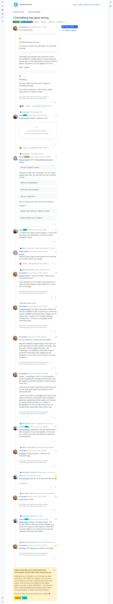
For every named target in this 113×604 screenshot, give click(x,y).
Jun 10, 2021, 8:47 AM (39, 496)
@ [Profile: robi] (21, 499)
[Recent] (2, 6)
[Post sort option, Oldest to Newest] (69, 30)
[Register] (110, 6)
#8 (56, 337)
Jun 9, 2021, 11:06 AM (41, 426)
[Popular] (2, 13)
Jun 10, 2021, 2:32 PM (39, 545)
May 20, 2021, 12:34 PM (40, 306)
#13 (56, 496)
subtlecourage (23, 251)
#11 (56, 450)
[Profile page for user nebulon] (15, 428)
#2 (56, 115)
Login (24, 598)
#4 (56, 230)
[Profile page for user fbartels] (15, 158)
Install (97, 5)
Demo (86, 5)
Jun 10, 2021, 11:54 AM (41, 519)
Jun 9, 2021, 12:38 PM (39, 450)
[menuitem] (110, 2)
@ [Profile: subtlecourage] (25, 309)
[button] (2, 597)
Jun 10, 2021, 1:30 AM (34, 475)
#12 (56, 475)
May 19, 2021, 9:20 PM (40, 230)
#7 (56, 306)
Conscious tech (23, 483)
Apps (75, 5)
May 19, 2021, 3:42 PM (40, 27)
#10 (56, 426)
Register (18, 598)
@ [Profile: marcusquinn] (24, 118)
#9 (56, 373)
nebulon (21, 426)
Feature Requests (26, 22)
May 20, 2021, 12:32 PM (40, 273)
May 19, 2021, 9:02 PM (40, 115)
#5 (56, 251)
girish (21, 115)
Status (81, 5)
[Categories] (2, 2)
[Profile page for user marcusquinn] (15, 28)
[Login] (110, 2)
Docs (92, 5)
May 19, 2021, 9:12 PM (42, 157)
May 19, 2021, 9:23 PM (41, 251)
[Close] (54, 570)
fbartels (21, 157)
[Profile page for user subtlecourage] (15, 252)
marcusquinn (23, 27)
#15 (56, 545)
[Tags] (2, 9)
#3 (56, 157)
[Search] (2, 21)
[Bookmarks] (2, 17)
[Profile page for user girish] (15, 116)
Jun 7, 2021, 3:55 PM (39, 337)
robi (20, 475)
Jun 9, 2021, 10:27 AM (39, 373)
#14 (56, 519)
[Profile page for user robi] (15, 477)
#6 (56, 273)
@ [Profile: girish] (21, 254)
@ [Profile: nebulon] (22, 453)
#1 (56, 27)
